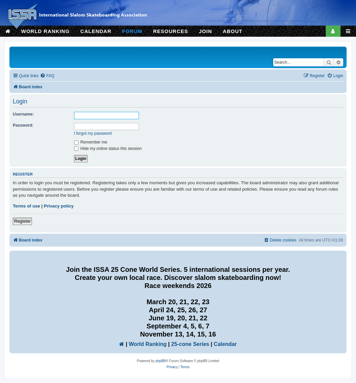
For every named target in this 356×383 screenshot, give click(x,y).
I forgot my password (93, 133)
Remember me (90, 142)
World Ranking (148, 344)
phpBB (160, 361)
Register (22, 221)
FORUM (132, 31)
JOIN (205, 31)
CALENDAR (95, 31)
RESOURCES (170, 31)
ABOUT (232, 31)
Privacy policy (59, 206)
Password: (23, 125)
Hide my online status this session (108, 148)
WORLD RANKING (45, 31)
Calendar (225, 344)
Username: (23, 114)
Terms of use (26, 206)
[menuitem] (47, 76)
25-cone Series (190, 344)
